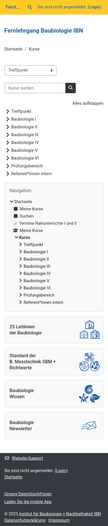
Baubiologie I (23, 119)
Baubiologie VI (25, 158)
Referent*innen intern (31, 173)
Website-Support (23, 458)
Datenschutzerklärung (24, 520)
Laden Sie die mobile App (28, 501)
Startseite (13, 49)
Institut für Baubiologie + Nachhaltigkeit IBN (60, 513)
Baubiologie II (24, 127)
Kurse (34, 49)
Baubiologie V (24, 150)
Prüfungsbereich (27, 166)
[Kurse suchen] (35, 88)
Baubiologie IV (25, 142)
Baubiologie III (25, 134)
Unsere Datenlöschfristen (28, 494)
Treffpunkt (21, 111)
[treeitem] (54, 252)
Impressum (59, 520)
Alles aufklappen (87, 103)
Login (94, 7)
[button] (30, 7)
